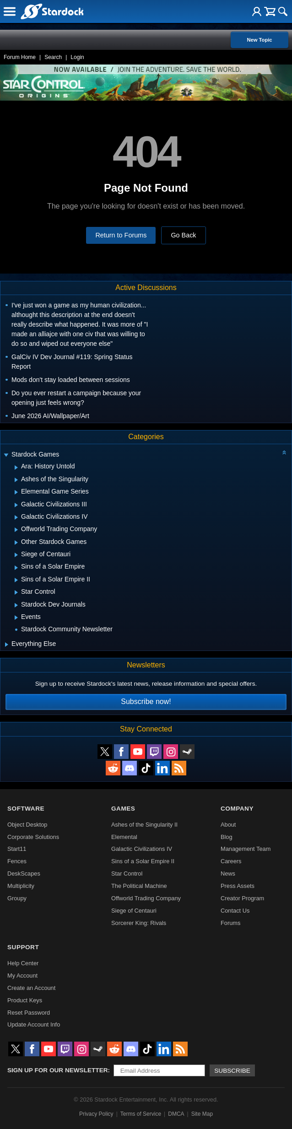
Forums (230, 922)
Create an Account (31, 987)
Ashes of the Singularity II (144, 824)
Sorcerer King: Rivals (138, 922)
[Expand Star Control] (16, 592)
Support (23, 947)
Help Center (22, 963)
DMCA (176, 1114)
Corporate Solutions (33, 836)
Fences (17, 861)
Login (77, 57)
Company (237, 808)
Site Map (202, 1114)
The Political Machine (139, 885)
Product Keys (24, 1000)
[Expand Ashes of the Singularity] (16, 480)
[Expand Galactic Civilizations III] (16, 505)
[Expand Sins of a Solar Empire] (16, 567)
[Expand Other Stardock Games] (16, 542)
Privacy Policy (96, 1114)
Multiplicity (20, 885)
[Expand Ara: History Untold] (16, 467)
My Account (22, 975)
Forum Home (20, 57)
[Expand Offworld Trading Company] (16, 529)
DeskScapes (23, 873)
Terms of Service (140, 1114)
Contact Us (235, 910)
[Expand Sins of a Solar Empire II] (16, 580)
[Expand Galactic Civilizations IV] (16, 517)
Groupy (17, 898)
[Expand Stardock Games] (6, 455)
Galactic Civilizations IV (141, 848)
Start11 (16, 848)
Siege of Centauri (134, 910)
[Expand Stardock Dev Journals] (16, 605)
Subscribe (232, 1070)
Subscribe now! (146, 701)
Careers (231, 861)
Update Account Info (33, 1024)
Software (25, 808)
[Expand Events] (16, 617)
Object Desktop (27, 824)
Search (53, 57)
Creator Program (242, 898)
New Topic (259, 40)
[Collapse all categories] (284, 452)
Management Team (245, 848)
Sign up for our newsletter (57, 1070)
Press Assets (237, 885)
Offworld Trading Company (146, 898)
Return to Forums (120, 235)
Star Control (126, 873)
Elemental (124, 836)
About (228, 824)
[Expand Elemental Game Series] (16, 492)
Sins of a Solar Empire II (142, 861)
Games (123, 808)
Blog (227, 836)
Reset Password (28, 1012)
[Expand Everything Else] (6, 644)
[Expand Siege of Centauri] (16, 555)
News (228, 873)
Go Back (183, 235)
